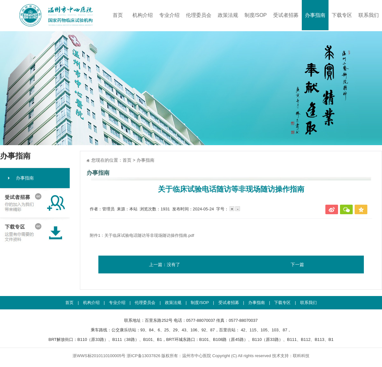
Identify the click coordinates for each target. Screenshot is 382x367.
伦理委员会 (198, 15)
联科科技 (301, 355)
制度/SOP (255, 15)
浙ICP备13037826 (143, 355)
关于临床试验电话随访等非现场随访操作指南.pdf (149, 235)
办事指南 (315, 15)
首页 (118, 15)
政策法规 (228, 15)
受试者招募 (286, 15)
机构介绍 (142, 15)
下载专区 (342, 15)
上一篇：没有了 (164, 264)
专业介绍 (169, 15)
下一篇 (297, 264)
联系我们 (368, 15)
